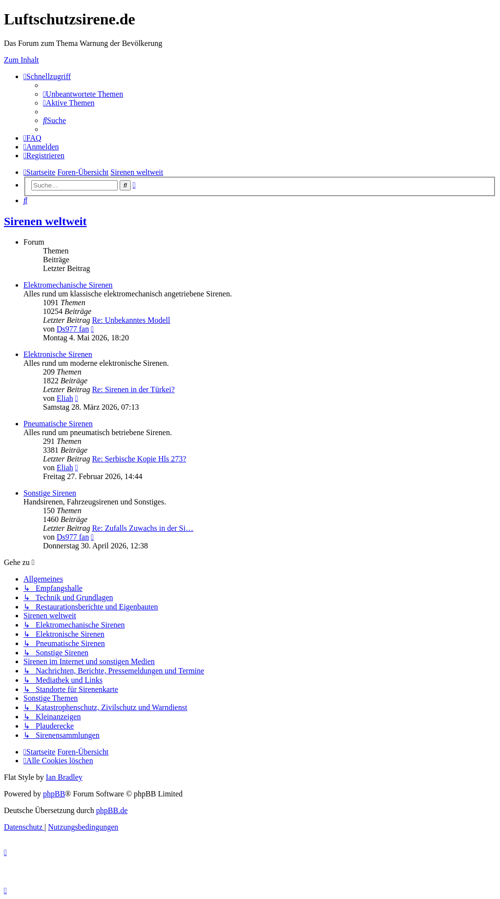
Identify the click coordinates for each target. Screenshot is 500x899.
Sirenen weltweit (45, 221)
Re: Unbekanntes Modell (131, 320)
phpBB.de (111, 810)
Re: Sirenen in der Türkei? (133, 389)
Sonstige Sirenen (49, 493)
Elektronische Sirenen (57, 354)
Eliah (65, 398)
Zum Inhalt (21, 60)
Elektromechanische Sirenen (68, 285)
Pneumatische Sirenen (58, 423)
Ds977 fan (73, 329)
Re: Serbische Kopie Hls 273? (139, 459)
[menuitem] (83, 94)
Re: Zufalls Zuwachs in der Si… (142, 528)
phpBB (54, 794)
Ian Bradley (64, 777)
